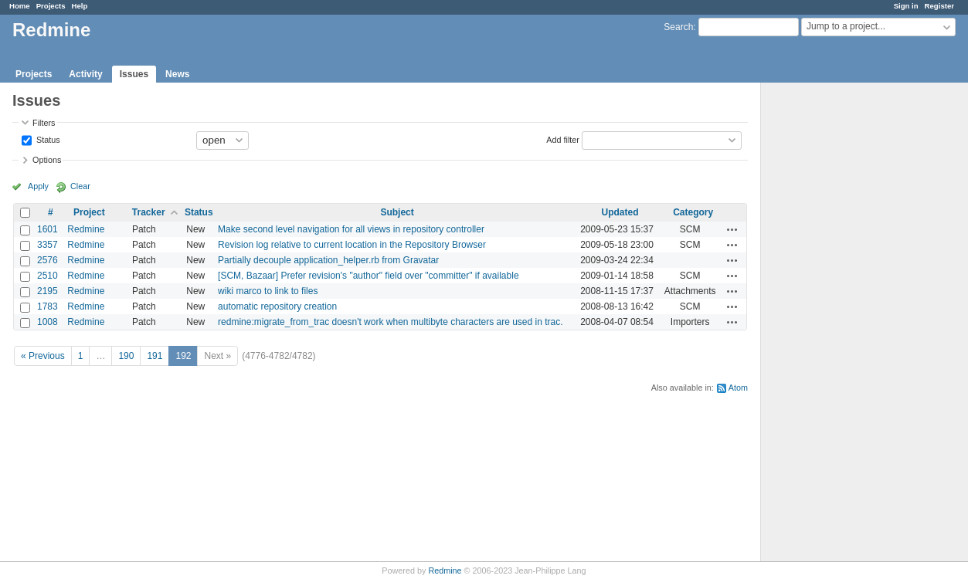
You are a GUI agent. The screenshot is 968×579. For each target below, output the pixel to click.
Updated (620, 212)
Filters (43, 122)
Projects (51, 6)
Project (89, 212)
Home (19, 6)
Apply (38, 186)
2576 (47, 260)
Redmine (85, 229)
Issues (134, 74)
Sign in (906, 6)
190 (126, 355)
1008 (47, 322)
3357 (47, 244)
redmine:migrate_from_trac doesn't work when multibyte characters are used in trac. (390, 322)
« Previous (43, 355)
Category (693, 212)
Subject (396, 212)
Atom (738, 387)
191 (154, 355)
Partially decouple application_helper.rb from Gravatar (328, 260)
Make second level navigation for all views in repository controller (351, 229)
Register (939, 6)
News (177, 74)
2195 (47, 291)
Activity (85, 74)
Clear (80, 186)
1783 (47, 306)
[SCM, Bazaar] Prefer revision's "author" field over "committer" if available (368, 275)
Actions (732, 229)
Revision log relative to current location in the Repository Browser (352, 244)
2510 (47, 275)
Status (47, 139)
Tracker (148, 212)
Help (80, 6)
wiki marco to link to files (268, 291)
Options (46, 159)
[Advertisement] (838, 325)
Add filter (562, 139)
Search (678, 27)
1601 (47, 229)
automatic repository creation (277, 306)
